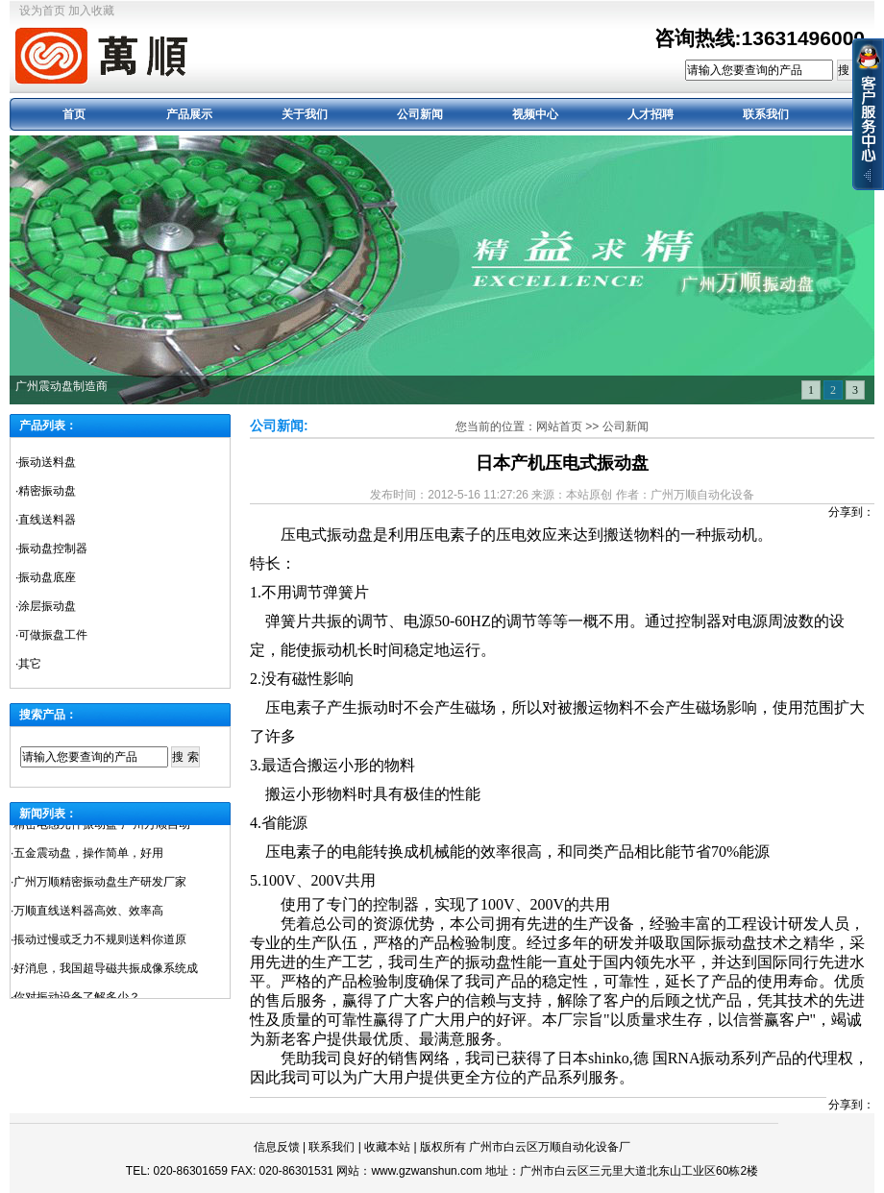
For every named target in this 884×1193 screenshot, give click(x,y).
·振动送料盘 (45, 462)
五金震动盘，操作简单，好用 (88, 857)
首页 (74, 114)
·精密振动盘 (45, 491)
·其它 (28, 663)
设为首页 (42, 10)
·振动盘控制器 (51, 548)
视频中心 (535, 114)
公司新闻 (420, 114)
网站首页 (559, 426)
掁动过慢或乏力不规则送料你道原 (99, 943)
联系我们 (766, 114)
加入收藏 (91, 10)
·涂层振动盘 (45, 606)
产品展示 (189, 114)
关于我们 (305, 114)
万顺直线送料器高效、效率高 (88, 914)
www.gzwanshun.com (426, 1171)
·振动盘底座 (45, 577)
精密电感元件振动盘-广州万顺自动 (101, 828)
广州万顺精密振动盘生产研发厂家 (99, 885)
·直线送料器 (45, 519)
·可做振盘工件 (51, 635)
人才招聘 (650, 114)
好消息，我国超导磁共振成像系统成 (105, 972)
